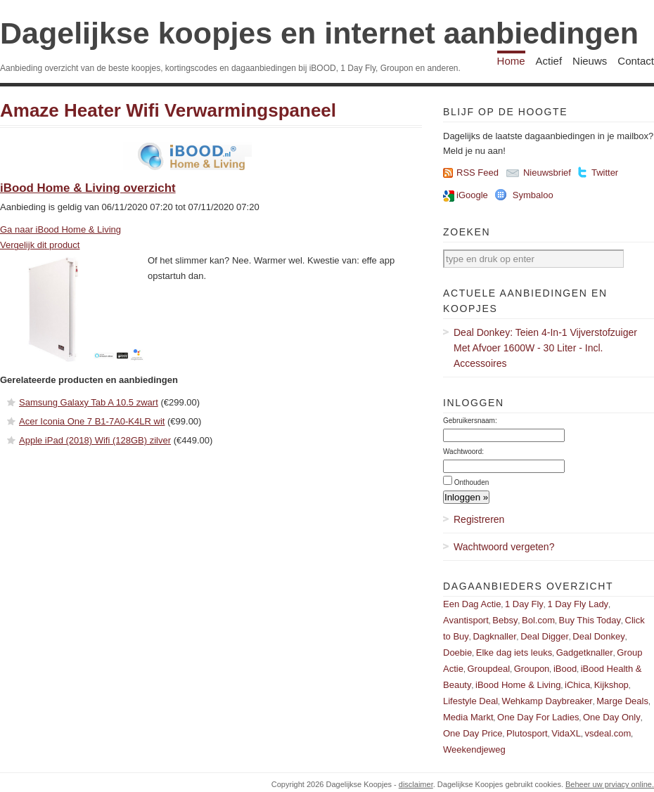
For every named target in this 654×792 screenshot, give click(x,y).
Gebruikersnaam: (470, 420)
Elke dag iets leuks (514, 652)
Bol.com (538, 620)
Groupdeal (488, 668)
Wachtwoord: (463, 451)
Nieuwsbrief (547, 172)
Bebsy (505, 620)
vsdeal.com (607, 733)
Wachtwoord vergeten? (504, 546)
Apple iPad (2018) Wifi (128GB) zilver (95, 440)
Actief (549, 61)
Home (511, 61)
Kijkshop (611, 685)
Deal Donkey (598, 636)
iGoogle (472, 195)
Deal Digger (544, 636)
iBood (565, 668)
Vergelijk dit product (39, 245)
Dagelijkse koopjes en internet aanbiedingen (319, 33)
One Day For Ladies (538, 717)
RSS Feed (477, 172)
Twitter (604, 172)
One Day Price (473, 733)
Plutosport (527, 733)
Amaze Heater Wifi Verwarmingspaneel (168, 110)
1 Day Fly (524, 604)
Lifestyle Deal (470, 701)
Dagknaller (494, 636)
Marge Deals (622, 701)
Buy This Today (590, 620)
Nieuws (589, 61)
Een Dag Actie (472, 604)
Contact (635, 61)
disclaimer (416, 784)
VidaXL (566, 733)
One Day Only (612, 717)
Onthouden (471, 482)
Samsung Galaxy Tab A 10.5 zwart (88, 402)
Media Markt (468, 717)
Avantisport (466, 620)
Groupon (532, 668)
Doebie (457, 652)
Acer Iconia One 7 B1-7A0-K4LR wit (92, 421)
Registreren (479, 519)
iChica (577, 685)
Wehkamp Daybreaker (547, 701)
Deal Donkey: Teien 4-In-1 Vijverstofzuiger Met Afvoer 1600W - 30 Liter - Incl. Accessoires (545, 348)
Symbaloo (533, 195)
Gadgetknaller (584, 652)
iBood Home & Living (517, 685)
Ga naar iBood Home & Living (60, 229)
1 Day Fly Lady (577, 604)
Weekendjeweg (474, 749)
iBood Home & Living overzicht (88, 188)
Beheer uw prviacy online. (609, 784)
